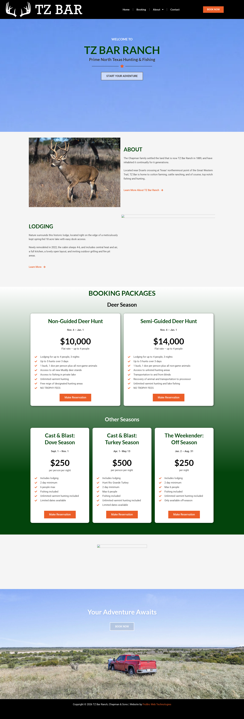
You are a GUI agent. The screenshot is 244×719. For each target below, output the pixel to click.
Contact (175, 9)
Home (126, 9)
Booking (141, 9)
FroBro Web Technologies (157, 704)
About (158, 9)
